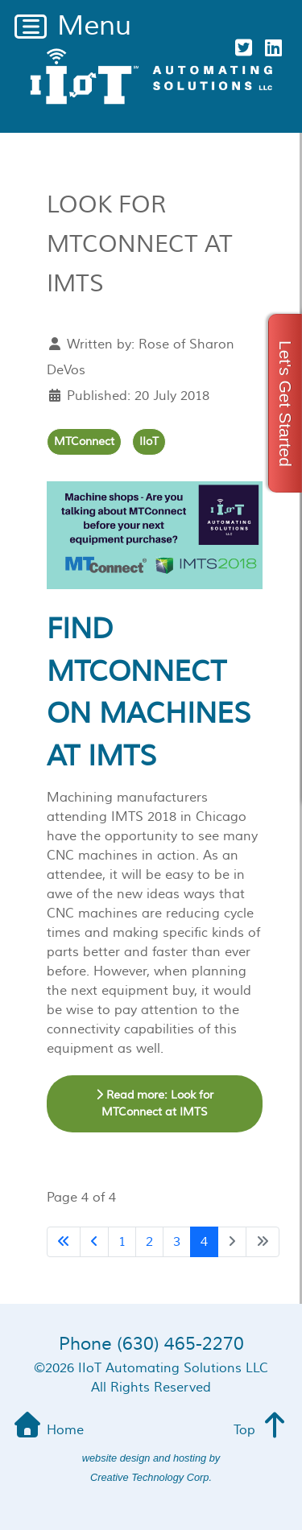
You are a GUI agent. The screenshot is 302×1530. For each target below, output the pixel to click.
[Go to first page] (64, 1242)
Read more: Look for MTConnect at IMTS (154, 1103)
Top (262, 1430)
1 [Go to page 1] (122, 1242)
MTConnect (84, 441)
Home (47, 1430)
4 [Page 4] (204, 1242)
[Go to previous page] (94, 1242)
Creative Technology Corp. (151, 1477)
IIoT (149, 441)
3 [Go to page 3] (176, 1242)
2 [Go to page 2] (149, 1242)
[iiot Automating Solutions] (151, 76)
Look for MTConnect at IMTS (140, 244)
